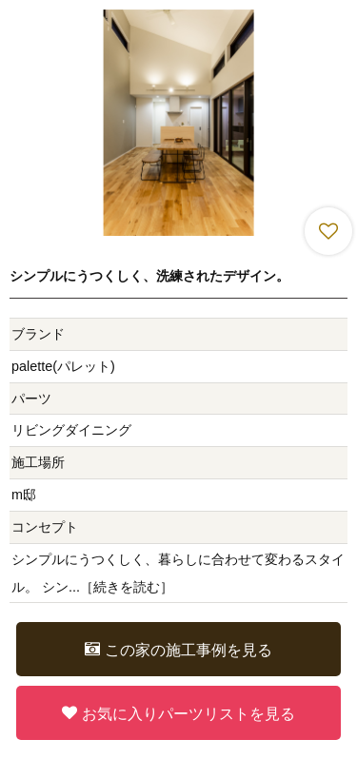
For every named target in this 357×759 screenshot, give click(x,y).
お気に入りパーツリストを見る (178, 713)
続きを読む (126, 586)
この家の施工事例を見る (178, 649)
